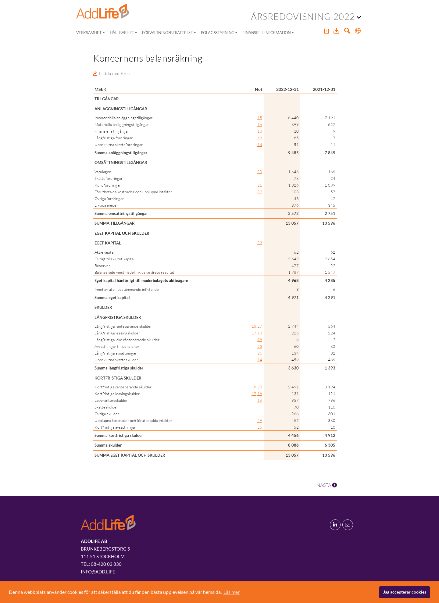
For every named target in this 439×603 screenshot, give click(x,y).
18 (259, 131)
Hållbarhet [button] (122, 32)
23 (259, 242)
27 (259, 326)
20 (259, 171)
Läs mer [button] (231, 592)
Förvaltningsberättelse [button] (167, 32)
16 (259, 124)
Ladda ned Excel (115, 73)
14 (259, 144)
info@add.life (98, 571)
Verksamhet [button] (89, 32)
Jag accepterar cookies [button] (404, 591)
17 (254, 332)
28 (259, 386)
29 (259, 420)
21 (259, 185)
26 (259, 353)
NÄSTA (326, 485)
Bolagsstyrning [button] (217, 32)
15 (259, 117)
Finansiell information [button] (266, 32)
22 (259, 191)
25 (259, 346)
